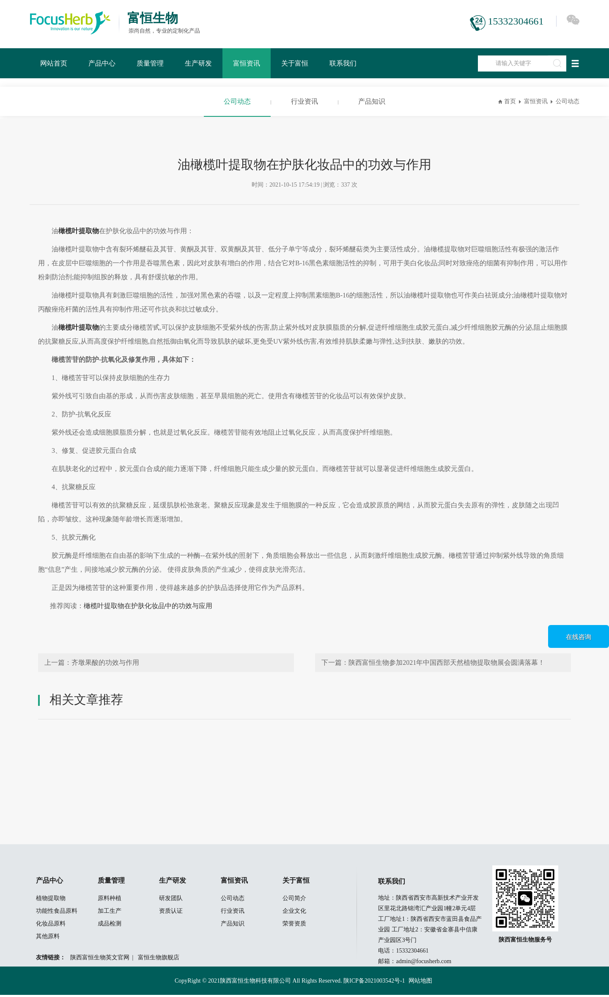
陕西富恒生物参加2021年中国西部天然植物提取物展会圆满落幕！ (446, 662)
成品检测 (109, 926)
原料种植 (109, 900)
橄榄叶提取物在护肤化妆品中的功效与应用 (148, 605)
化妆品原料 (51, 926)
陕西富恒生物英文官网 (99, 959)
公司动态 (237, 101)
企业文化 (294, 913)
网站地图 (420, 983)
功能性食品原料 (56, 913)
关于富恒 (294, 63)
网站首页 (53, 63)
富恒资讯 (246, 63)
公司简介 (294, 900)
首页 (510, 101)
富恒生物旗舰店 (158, 959)
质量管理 (150, 63)
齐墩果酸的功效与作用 (105, 662)
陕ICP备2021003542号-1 (374, 983)
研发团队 (171, 900)
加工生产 (109, 913)
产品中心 (101, 63)
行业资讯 (304, 101)
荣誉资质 (294, 926)
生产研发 (198, 63)
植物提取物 (51, 900)
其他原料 (48, 938)
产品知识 (371, 101)
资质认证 (171, 913)
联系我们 (343, 63)
